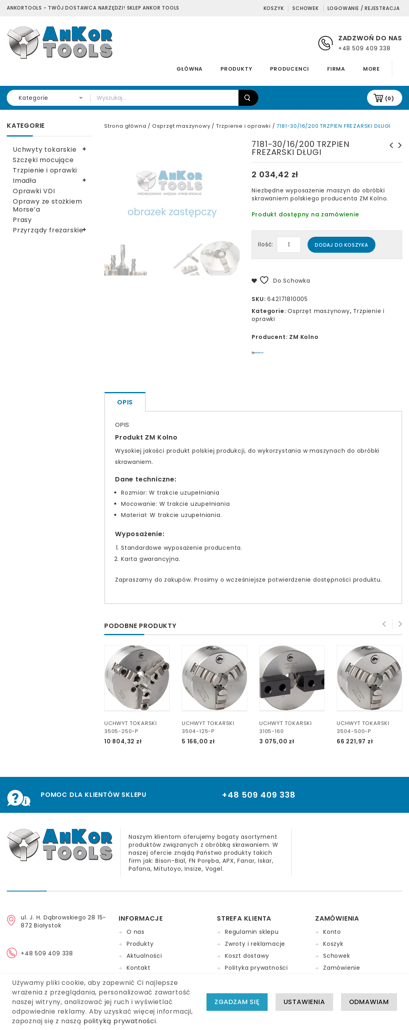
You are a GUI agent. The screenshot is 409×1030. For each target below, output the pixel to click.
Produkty (236, 69)
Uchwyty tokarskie (45, 149)
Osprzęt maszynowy (181, 126)
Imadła (24, 180)
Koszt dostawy (247, 956)
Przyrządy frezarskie (48, 230)
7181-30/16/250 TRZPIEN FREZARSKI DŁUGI (389, 153)
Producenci (289, 69)
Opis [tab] (125, 402)
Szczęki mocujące (43, 159)
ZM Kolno (303, 337)
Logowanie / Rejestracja (364, 8)
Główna (190, 69)
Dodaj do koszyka (341, 245)
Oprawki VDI (34, 191)
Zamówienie (341, 968)
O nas (136, 932)
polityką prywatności (119, 1021)
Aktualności (144, 956)
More (371, 69)
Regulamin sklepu (252, 932)
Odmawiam (369, 1002)
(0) (389, 98)
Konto (332, 932)
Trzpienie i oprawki (243, 126)
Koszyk (274, 8)
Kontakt (139, 968)
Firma (336, 69)
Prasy (22, 219)
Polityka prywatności (256, 968)
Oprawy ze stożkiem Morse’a (47, 205)
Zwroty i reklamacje (255, 944)
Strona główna (125, 126)
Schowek (305, 8)
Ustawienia (304, 1002)
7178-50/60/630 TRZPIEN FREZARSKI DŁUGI (397, 153)
